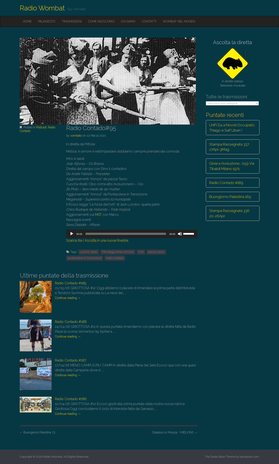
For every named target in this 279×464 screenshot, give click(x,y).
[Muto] (180, 234)
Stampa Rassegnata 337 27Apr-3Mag (229, 146)
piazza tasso (156, 252)
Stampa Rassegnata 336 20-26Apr (229, 213)
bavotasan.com (249, 456)
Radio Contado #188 (71, 322)
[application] (131, 234)
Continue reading (68, 298)
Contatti (149, 21)
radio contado (114, 258)
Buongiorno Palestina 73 (37, 432)
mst (140, 252)
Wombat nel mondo (179, 21)
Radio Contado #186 (71, 399)
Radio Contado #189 (70, 283)
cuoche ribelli (88, 252)
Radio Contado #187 (70, 360)
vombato (76, 135)
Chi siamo (128, 21)
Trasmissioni (72, 21)
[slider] (126, 234)
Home (27, 21)
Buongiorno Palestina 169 (230, 197)
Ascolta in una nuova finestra (106, 240)
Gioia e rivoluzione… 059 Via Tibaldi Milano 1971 (231, 166)
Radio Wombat (42, 8)
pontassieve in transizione (84, 258)
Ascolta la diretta (232, 42)
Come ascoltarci (101, 21)
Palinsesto (46, 21)
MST (98, 215)
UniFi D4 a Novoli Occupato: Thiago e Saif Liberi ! (232, 127)
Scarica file (74, 240)
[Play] (72, 234)
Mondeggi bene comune (118, 252)
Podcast (41, 127)
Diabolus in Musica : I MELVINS (174, 432)
